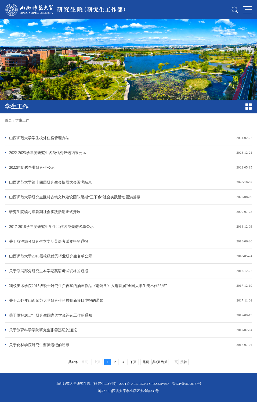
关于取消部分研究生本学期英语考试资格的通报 (48, 241)
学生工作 (22, 120)
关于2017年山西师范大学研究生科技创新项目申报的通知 (56, 300)
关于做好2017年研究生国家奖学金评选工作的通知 (50, 315)
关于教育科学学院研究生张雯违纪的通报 (43, 330)
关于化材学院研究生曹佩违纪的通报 (39, 345)
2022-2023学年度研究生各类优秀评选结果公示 (47, 152)
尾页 (146, 362)
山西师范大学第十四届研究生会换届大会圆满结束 (50, 182)
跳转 (183, 362)
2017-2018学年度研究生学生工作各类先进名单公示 (51, 226)
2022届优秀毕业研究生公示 (32, 167)
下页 (133, 362)
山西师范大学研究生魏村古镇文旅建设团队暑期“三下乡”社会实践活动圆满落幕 (74, 197)
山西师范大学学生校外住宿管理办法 (39, 138)
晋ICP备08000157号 (186, 384)
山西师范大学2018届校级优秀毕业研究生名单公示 (50, 256)
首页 (8, 120)
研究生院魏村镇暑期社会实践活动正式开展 (45, 212)
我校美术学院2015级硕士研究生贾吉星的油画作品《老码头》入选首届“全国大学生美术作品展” (88, 285)
